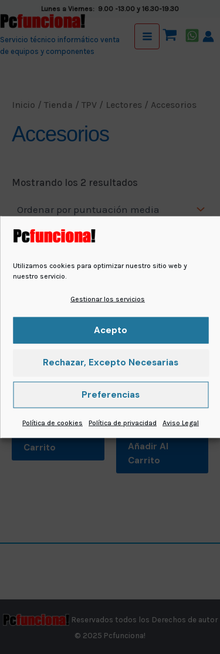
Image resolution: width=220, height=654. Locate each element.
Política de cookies (52, 423)
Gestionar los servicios (107, 298)
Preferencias (111, 395)
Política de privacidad (123, 423)
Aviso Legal (181, 423)
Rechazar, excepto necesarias (110, 362)
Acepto (110, 330)
